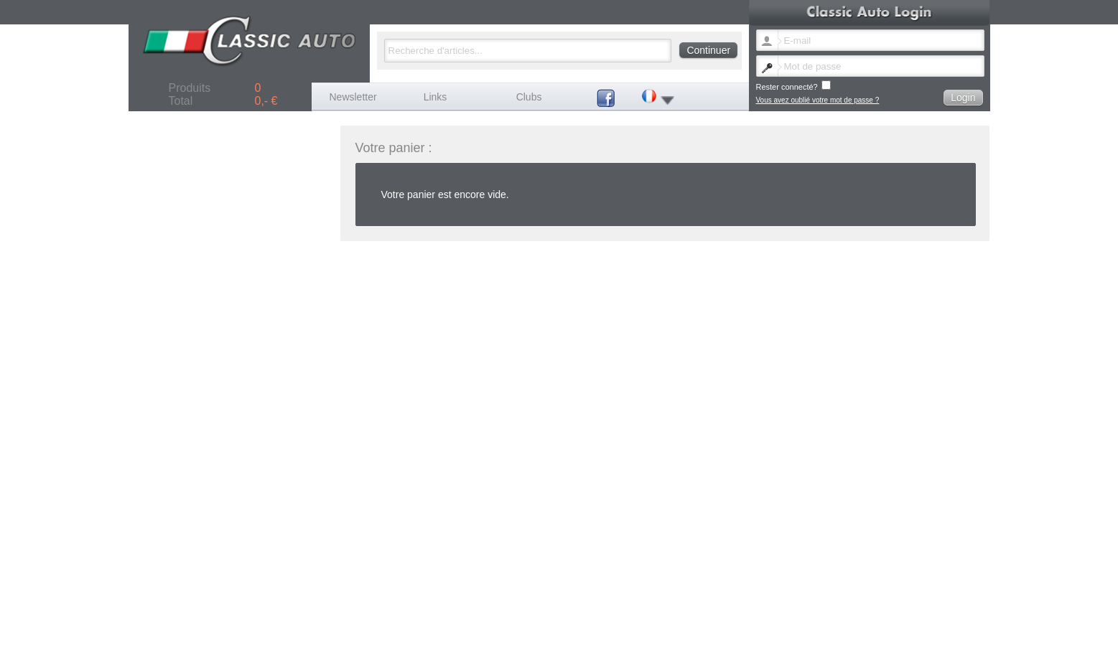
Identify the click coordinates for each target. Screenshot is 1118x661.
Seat (552, 587)
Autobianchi (563, 571)
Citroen (649, 571)
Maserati (652, 579)
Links (435, 97)
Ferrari (835, 571)
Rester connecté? (793, 85)
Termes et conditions (939, 602)
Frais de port (880, 602)
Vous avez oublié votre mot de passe (704, 602)
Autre (647, 587)
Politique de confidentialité (586, 610)
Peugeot (745, 579)
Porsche (838, 579)
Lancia (555, 579)
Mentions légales (827, 602)
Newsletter (353, 97)
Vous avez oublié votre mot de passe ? (818, 100)
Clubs (529, 97)
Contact (782, 602)
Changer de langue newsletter (592, 602)
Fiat (738, 571)
